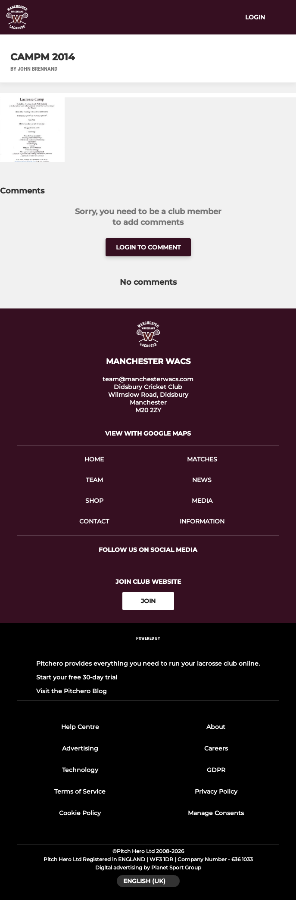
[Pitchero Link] (148, 650)
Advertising (80, 748)
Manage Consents (216, 813)
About (215, 727)
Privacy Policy (216, 791)
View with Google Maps (148, 433)
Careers (216, 748)
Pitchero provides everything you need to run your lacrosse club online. (148, 663)
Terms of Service (80, 791)
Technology (80, 770)
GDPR (216, 770)
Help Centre (80, 727)
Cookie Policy (80, 813)
